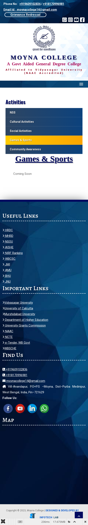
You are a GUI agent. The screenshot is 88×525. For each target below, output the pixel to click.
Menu (81, 84)
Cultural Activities (22, 121)
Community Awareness (25, 149)
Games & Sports (21, 140)
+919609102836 (30, 4)
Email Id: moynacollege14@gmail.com (30, 9)
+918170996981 (53, 4)
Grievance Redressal (25, 15)
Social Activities (21, 131)
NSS (13, 112)
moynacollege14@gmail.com (23, 381)
